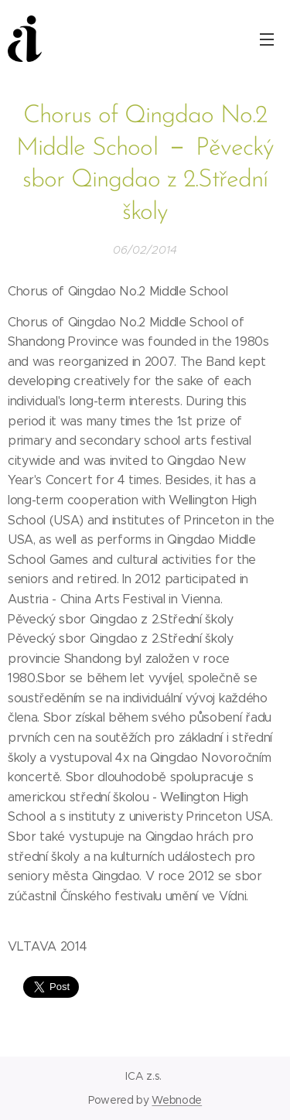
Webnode (177, 1100)
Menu (267, 39)
